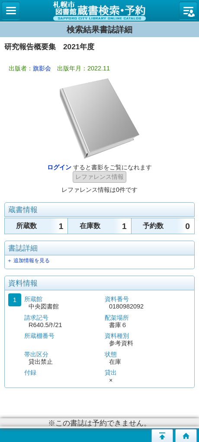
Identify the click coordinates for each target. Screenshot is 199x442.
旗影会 (42, 68)
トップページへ (186, 435)
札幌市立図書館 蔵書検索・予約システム (99, 11)
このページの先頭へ (162, 435)
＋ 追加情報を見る (28, 261)
